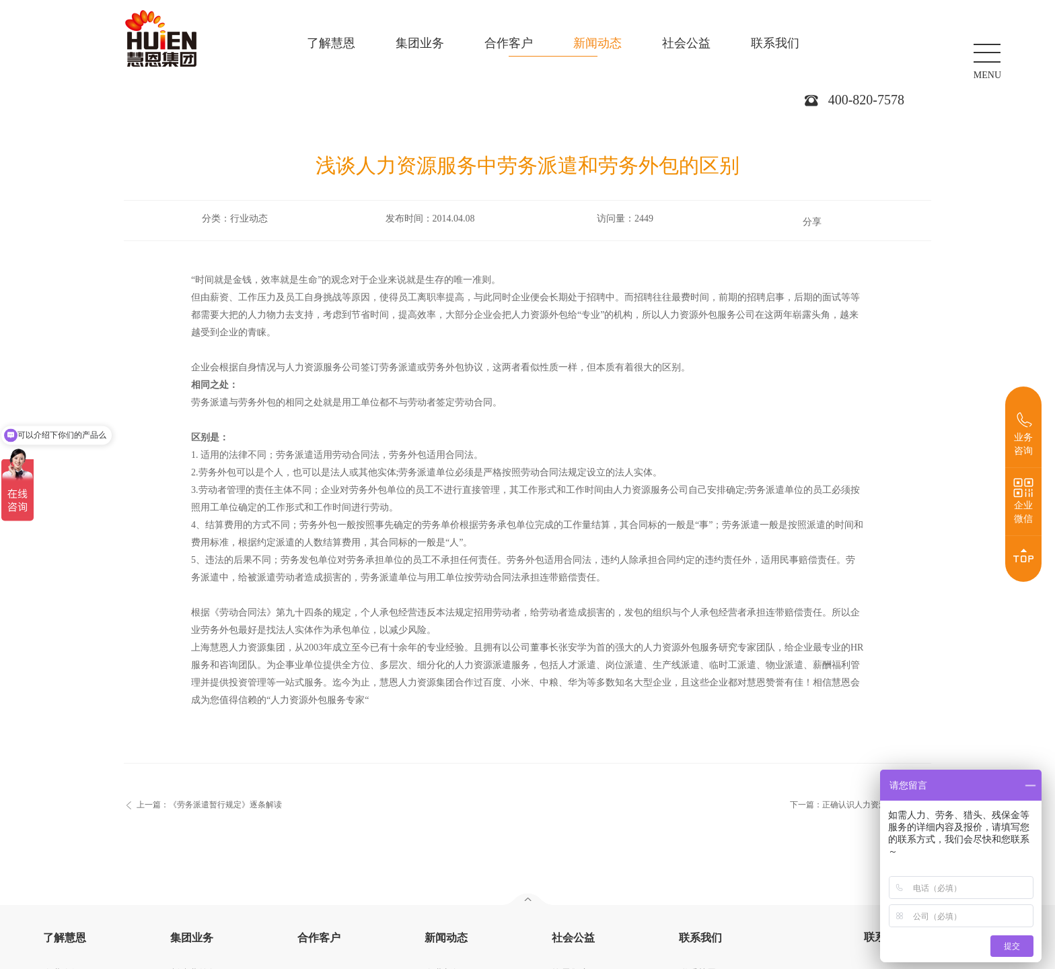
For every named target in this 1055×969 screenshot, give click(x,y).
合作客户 (508, 43)
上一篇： (209, 804)
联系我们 (775, 43)
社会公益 (686, 43)
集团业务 (420, 43)
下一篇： (854, 804)
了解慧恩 (331, 43)
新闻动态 (597, 43)
